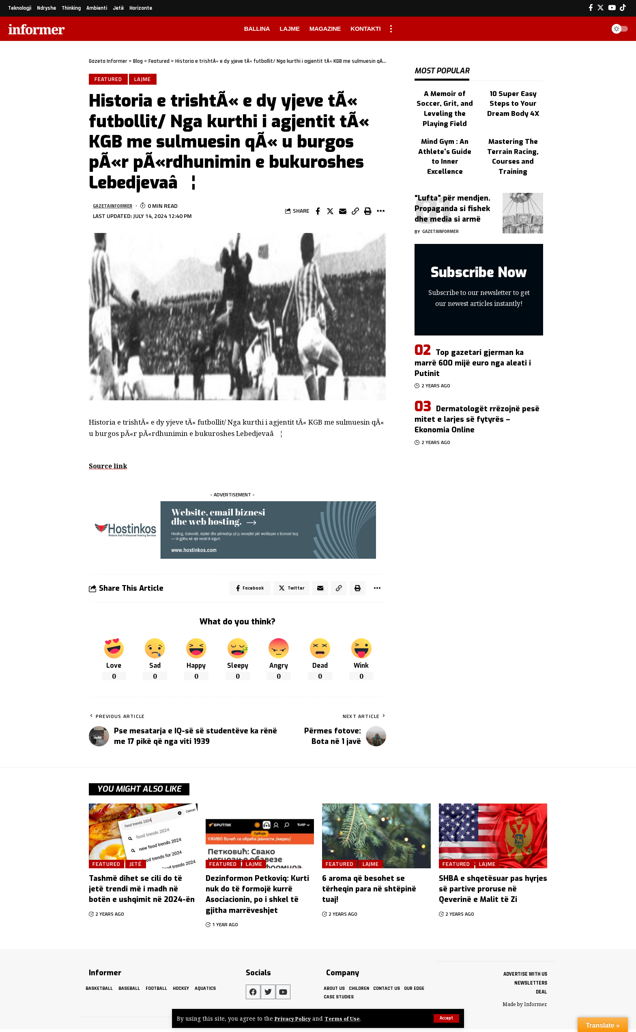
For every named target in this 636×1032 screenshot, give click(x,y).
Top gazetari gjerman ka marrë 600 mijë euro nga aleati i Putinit (473, 334)
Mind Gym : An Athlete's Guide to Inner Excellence (445, 128)
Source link (109, 467)
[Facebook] (591, 8)
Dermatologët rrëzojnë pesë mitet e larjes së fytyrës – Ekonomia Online (477, 391)
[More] (380, 212)
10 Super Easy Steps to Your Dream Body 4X (513, 95)
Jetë (141, 866)
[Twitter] (600, 8)
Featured (109, 80)
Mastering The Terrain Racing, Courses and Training (513, 132)
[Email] (342, 212)
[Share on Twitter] (330, 212)
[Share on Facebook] (317, 212)
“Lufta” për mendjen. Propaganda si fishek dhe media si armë (452, 180)
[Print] (368, 212)
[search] (597, 29)
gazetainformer (116, 207)
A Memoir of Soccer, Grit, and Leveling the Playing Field (445, 95)
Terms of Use (347, 1018)
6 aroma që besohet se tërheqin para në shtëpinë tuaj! (369, 892)
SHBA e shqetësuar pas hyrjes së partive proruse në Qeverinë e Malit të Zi (493, 892)
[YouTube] (612, 8)
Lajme (145, 80)
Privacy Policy (295, 1018)
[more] (391, 28)
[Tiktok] (623, 8)
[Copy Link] (355, 212)
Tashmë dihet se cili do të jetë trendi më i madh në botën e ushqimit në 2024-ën (142, 892)
